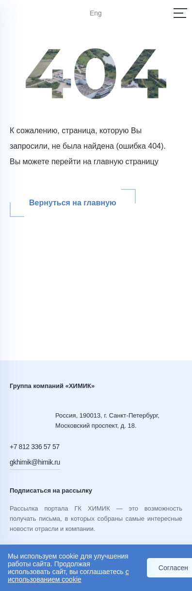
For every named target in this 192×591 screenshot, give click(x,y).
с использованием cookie (68, 575)
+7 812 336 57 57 (35, 447)
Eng (96, 13)
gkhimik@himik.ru (35, 462)
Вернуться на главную (72, 203)
